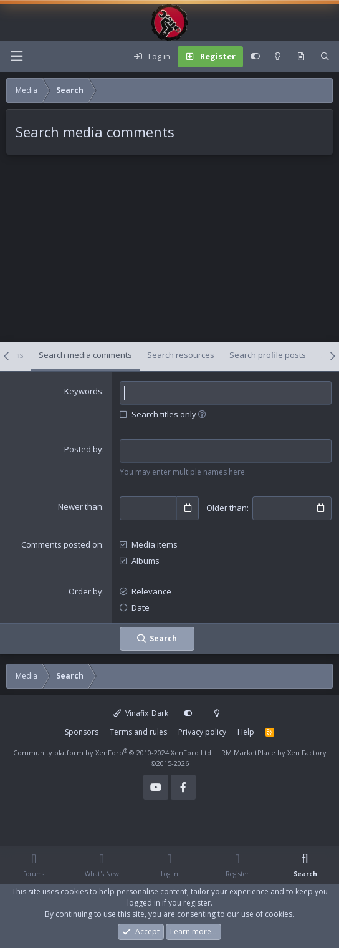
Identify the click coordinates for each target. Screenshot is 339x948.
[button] (202, 414)
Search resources (180, 354)
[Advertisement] (169, 254)
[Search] (325, 56)
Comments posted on (61, 544)
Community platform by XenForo (113, 752)
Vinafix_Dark (140, 713)
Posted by (83, 449)
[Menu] (16, 56)
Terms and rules (138, 732)
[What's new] (300, 56)
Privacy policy (202, 732)
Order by (85, 591)
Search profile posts (267, 354)
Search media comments (85, 354)
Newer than (80, 506)
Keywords (83, 391)
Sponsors (81, 732)
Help (245, 732)
